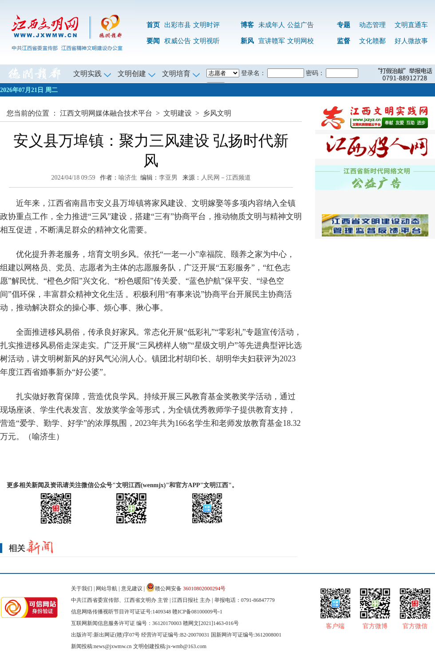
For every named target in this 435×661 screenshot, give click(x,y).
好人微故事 (411, 40)
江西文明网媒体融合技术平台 (106, 113)
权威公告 (177, 40)
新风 (247, 40)
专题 (343, 24)
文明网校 (300, 40)
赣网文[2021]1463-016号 (211, 623)
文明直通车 (411, 24)
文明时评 (206, 24)
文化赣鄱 (372, 40)
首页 (153, 24)
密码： (315, 73)
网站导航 (106, 588)
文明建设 (177, 113)
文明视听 (206, 40)
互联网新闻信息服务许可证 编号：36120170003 (126, 623)
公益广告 (300, 24)
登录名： (253, 73)
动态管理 (372, 24)
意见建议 (131, 588)
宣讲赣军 (271, 40)
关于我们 (81, 588)
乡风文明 (217, 113)
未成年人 (271, 24)
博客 (247, 24)
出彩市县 (177, 24)
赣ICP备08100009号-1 (197, 612)
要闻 (153, 40)
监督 (343, 40)
